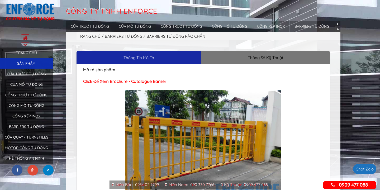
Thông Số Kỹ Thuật (265, 57)
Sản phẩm (26, 67)
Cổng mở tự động (26, 110)
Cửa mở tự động (26, 89)
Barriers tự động (26, 131)
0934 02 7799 (147, 184)
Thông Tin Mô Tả (139, 57)
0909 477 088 (256, 184)
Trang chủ (26, 57)
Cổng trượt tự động (26, 99)
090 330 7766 (202, 184)
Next (337, 29)
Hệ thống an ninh (26, 162)
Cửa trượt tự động (26, 78)
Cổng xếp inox (26, 120)
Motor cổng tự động (26, 152)
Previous (337, 23)
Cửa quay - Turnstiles (26, 141)
